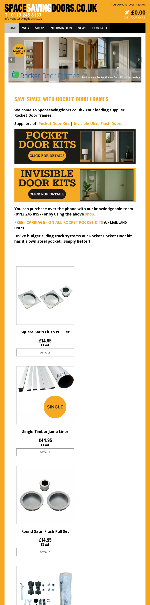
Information (51, 563)
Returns (17, 556)
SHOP (40, 27)
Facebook (82, 550)
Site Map (17, 582)
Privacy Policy (20, 569)
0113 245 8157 (117, 573)
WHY (26, 27)
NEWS (83, 27)
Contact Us (50, 569)
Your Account (119, 4)
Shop (47, 556)
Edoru (110, 599)
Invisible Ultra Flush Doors (98, 123)
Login (132, 4)
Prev (11, 59)
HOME (12, 27)
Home (47, 544)
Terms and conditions (25, 563)
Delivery (17, 550)
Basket (141, 4)
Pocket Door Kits (54, 123)
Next (138, 59)
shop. (90, 213)
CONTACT (102, 27)
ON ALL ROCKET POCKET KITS (75, 221)
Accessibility (19, 575)
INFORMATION (61, 27)
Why (46, 550)
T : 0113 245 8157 (23, 14)
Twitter (80, 544)
